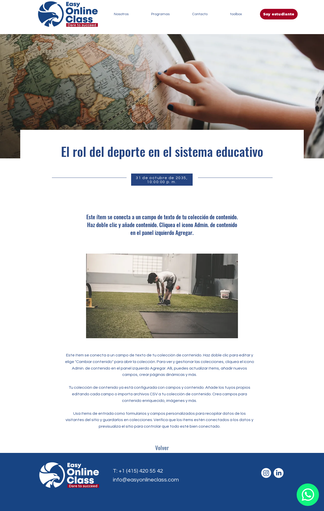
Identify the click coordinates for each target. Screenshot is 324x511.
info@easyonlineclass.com (146, 480)
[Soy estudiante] (279, 14)
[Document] (308, 494)
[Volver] (162, 448)
